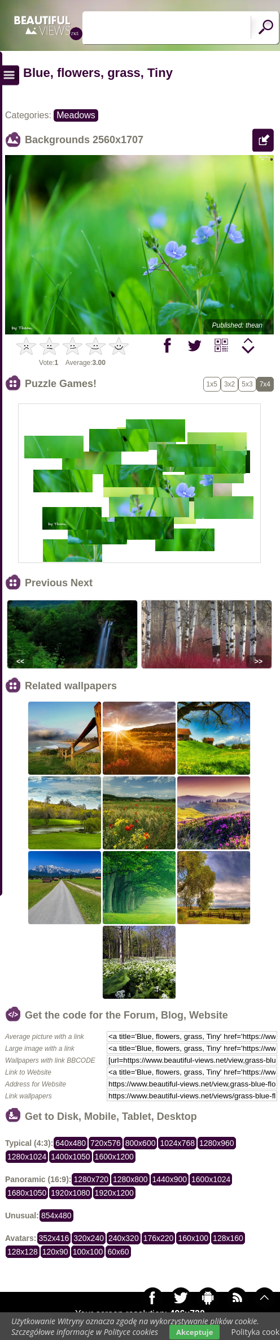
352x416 (54, 1238)
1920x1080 (70, 1192)
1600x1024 (210, 1179)
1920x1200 (114, 1192)
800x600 (140, 1143)
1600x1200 (114, 1156)
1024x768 (177, 1143)
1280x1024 (26, 1156)
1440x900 (169, 1179)
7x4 (265, 384)
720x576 (105, 1143)
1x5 (212, 384)
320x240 (88, 1238)
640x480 (70, 1143)
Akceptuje (194, 1332)
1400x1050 (70, 1156)
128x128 (22, 1251)
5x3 (247, 384)
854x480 (56, 1215)
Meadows (75, 115)
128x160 (228, 1238)
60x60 (118, 1251)
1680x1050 (26, 1192)
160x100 (193, 1238)
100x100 (88, 1251)
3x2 (229, 384)
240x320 (123, 1238)
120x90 (55, 1251)
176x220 (158, 1238)
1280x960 (216, 1143)
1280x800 (130, 1179)
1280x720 (90, 1179)
